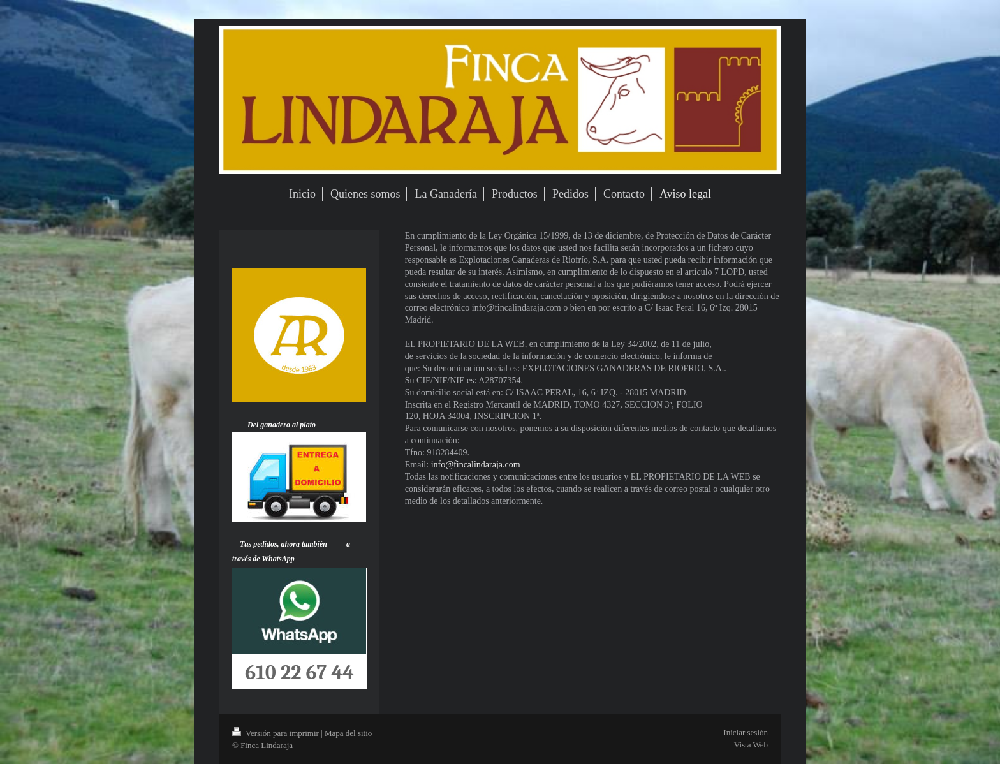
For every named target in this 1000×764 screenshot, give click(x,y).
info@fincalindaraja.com (475, 464)
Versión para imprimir (276, 733)
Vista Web (751, 744)
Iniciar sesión (745, 732)
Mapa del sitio (348, 733)
